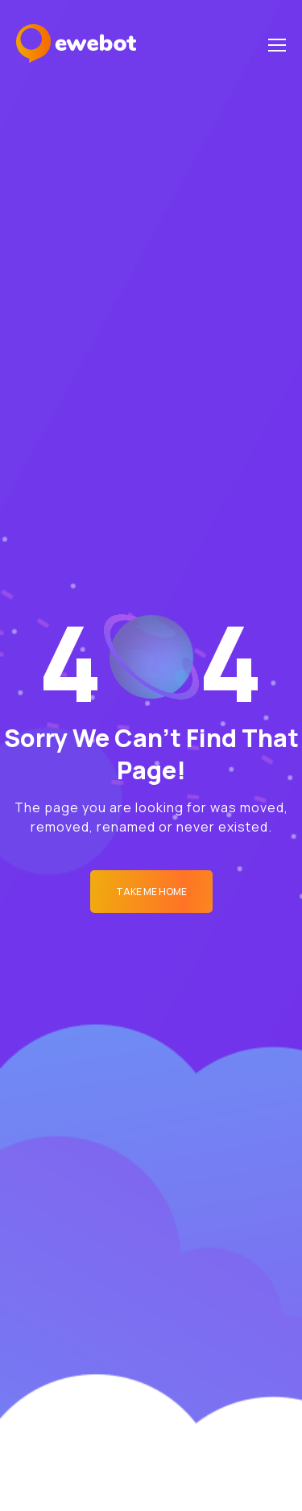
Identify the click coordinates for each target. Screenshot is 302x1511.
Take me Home (151, 891)
